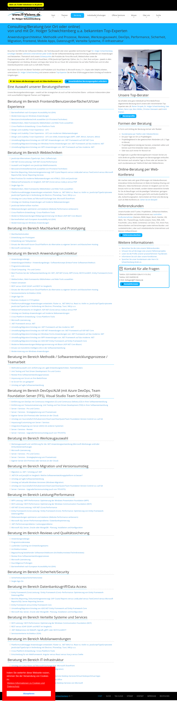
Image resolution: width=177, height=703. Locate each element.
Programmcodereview (20, 266)
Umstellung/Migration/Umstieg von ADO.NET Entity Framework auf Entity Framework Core (49, 341)
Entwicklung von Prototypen (23, 237)
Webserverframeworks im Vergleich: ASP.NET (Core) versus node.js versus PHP (44, 182)
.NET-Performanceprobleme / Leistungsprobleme (31, 524)
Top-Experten (61, 72)
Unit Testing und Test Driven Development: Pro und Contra (36, 371)
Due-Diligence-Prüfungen (21, 563)
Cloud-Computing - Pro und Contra (25, 269)
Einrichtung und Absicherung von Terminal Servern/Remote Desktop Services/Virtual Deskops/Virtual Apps (55, 676)
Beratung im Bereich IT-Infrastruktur (36, 659)
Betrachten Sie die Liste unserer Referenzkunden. (141, 248)
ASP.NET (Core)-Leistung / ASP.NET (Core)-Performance (34, 162)
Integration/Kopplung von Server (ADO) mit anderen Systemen (37, 426)
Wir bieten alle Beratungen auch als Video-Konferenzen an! (35, 81)
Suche (158, 15)
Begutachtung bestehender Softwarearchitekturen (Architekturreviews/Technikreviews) (47, 552)
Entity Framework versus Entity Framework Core (31, 605)
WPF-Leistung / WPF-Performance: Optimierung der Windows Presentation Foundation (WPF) (50, 500)
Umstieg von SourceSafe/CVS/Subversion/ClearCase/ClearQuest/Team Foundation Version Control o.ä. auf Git (57, 419)
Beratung (77, 15)
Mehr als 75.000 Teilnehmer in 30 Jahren (25, 4)
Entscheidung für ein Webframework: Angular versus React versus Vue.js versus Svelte (47, 654)
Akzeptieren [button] (28, 693)
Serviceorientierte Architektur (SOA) (26, 293)
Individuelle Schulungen (96, 15)
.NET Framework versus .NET (23, 323)
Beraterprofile (128, 116)
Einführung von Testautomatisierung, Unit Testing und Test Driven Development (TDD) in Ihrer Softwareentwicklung (59, 405)
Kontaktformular (130, 284)
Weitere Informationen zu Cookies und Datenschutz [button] (26, 685)
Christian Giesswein (150, 109)
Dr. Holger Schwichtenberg (28, 72)
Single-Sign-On (17, 185)
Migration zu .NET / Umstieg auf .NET (26, 472)
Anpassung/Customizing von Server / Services (30, 422)
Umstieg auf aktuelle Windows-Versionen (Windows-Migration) (37, 482)
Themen (64, 15)
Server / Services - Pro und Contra (25, 408)
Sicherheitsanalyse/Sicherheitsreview (26, 577)
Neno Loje (128, 109)
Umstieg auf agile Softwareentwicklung (27, 385)
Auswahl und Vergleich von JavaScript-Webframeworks (34, 165)
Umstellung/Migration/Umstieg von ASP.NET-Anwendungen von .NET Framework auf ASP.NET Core (52, 140)
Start (53, 15)
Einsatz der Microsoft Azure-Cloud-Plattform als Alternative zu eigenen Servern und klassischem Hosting (54, 244)
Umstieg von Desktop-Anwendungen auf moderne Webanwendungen (40, 202)
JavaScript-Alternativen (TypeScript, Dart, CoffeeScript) (33, 158)
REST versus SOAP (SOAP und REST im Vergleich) (31, 286)
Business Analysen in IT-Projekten (25, 300)
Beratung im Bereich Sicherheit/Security (38, 571)
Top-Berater (139, 95)
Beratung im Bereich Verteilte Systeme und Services (47, 617)
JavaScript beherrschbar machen (25, 205)
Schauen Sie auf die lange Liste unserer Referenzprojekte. (144, 251)
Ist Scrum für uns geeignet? (22, 381)
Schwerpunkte (45, 56)
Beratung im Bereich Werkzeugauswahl (38, 438)
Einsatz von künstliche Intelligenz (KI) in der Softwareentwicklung (38, 348)
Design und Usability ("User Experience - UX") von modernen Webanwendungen (44, 133)
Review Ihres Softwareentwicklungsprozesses (30, 374)
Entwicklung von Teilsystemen (23, 241)
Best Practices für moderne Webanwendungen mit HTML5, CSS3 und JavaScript (44, 178)
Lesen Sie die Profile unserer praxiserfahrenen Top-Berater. (145, 254)
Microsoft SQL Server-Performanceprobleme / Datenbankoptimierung (40, 520)
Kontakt (140, 696)
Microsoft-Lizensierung (20, 248)
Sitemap (130, 696)
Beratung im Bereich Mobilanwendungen (39, 638)
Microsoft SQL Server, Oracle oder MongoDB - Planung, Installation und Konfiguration (47, 527)
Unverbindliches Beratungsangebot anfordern (86, 81)
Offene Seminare (118, 15)
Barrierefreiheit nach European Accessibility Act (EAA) (33, 112)
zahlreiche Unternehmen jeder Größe (37, 54)
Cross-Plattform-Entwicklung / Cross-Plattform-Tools (33, 126)
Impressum (151, 696)
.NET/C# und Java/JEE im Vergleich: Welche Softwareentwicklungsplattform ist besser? (47, 475)
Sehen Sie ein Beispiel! (148, 200)
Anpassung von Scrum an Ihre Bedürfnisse (29, 378)
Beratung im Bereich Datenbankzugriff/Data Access (47, 586)
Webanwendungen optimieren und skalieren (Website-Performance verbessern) (44, 209)
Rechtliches (164, 696)
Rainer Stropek (137, 106)
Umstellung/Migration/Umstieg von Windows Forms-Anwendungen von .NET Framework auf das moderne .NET (57, 143)
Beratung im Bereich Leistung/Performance (41, 494)
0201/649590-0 (16, 9)
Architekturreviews (19, 549)
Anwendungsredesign (20, 259)
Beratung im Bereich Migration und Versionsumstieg (48, 466)
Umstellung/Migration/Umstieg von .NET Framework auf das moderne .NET (42, 327)
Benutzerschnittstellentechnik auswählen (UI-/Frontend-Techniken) (39, 119)
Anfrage (41, 9)
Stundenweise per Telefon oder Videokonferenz (140, 134)
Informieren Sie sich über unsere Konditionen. (139, 256)
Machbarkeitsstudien (20, 234)
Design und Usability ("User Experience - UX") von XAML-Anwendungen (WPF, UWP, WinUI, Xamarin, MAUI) (55, 136)
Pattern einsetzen (18, 282)
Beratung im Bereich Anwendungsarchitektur (42, 253)
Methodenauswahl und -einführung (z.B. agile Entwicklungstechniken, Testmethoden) (47, 368)
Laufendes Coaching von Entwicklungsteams (29, 545)
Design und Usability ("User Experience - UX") (30, 130)
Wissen (134, 15)
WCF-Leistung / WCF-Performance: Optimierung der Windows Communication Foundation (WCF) (51, 504)
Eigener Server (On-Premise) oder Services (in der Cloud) (34, 415)
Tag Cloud (119, 696)
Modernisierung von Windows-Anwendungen (30, 116)
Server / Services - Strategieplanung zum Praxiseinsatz (33, 412)
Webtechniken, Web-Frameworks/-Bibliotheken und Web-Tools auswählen (42, 123)
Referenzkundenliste (131, 235)
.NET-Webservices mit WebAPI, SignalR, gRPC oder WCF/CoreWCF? (38, 630)
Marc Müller (137, 109)
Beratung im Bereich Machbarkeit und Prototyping (46, 228)
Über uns (146, 15)
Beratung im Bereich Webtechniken (35, 152)
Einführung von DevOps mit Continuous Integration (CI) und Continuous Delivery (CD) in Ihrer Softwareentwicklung (59, 401)
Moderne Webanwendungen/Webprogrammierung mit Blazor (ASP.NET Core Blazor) (46, 216)
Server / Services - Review (21, 429)
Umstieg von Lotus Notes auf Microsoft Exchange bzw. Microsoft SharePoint (43, 198)
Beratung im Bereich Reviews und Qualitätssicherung (48, 533)
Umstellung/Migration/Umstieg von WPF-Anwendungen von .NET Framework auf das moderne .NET (52, 147)
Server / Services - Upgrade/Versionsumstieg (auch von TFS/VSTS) (38, 433)
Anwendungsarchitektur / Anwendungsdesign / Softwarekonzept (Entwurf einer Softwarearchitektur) (53, 262)
